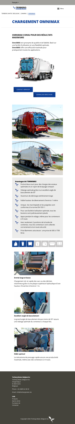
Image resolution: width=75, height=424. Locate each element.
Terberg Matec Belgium (10, 13)
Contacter (15, 405)
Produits (15, 399)
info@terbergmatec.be (24, 392)
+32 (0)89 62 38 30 (23, 389)
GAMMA (23, 13)
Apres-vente (16, 401)
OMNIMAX (31, 13)
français (15, 2)
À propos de (16, 403)
